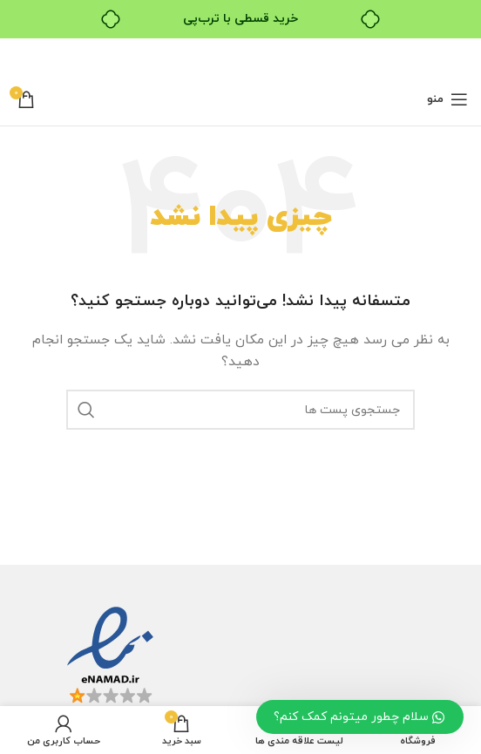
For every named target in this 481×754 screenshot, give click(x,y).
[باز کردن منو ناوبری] (447, 99)
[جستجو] (240, 410)
